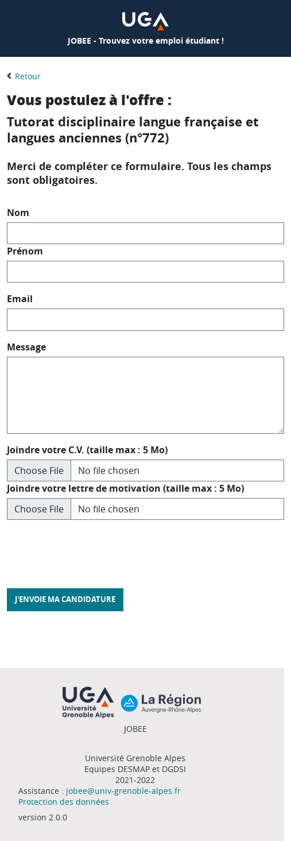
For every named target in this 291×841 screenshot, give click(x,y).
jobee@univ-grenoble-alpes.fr (123, 790)
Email (20, 298)
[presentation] (94, 551)
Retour (28, 76)
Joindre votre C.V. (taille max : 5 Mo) (87, 449)
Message (26, 347)
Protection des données (63, 801)
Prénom (25, 251)
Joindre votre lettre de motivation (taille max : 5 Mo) (125, 488)
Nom (18, 212)
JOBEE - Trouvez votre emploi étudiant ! (146, 40)
